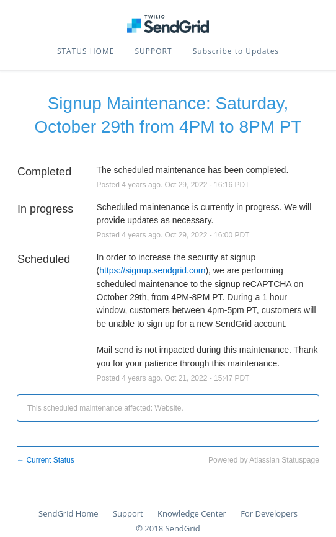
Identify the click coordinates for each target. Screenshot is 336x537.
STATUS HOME (85, 51)
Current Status (45, 460)
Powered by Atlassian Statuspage (263, 460)
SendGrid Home (68, 513)
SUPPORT (153, 51)
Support (128, 513)
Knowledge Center (191, 513)
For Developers (269, 513)
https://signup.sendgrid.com (152, 270)
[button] (236, 51)
